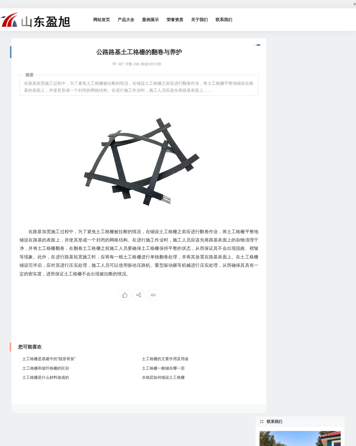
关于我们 (205, 19)
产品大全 (131, 19)
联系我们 (229, 19)
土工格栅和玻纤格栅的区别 (45, 368)
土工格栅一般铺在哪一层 (156, 368)
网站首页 (107, 19)
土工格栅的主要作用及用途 (158, 359)
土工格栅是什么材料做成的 (45, 377)
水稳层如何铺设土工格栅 (156, 377)
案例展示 (156, 19)
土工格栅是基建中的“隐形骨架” (48, 359)
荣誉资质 (180, 19)
